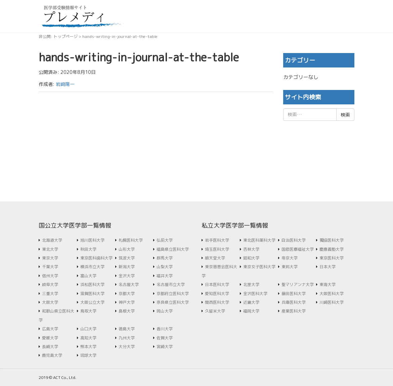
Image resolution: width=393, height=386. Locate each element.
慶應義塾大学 (331, 249)
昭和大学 (251, 258)
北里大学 (251, 284)
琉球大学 (88, 355)
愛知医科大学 (217, 293)
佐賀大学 (165, 338)
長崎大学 (50, 346)
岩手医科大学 (217, 240)
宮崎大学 (165, 346)
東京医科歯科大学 (96, 258)
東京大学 (50, 258)
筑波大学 (127, 258)
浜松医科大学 (92, 284)
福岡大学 (251, 311)
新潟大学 (127, 267)
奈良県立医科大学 (173, 302)
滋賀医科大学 (92, 293)
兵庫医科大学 (293, 302)
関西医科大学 (217, 302)
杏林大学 (251, 249)
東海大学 (327, 284)
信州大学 (50, 276)
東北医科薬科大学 (259, 240)
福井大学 (165, 276)
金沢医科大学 (255, 293)
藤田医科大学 (293, 293)
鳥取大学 (88, 311)
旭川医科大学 (92, 240)
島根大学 (127, 311)
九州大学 (127, 338)
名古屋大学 (129, 284)
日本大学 (327, 267)
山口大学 (88, 329)
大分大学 (127, 346)
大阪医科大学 (331, 293)
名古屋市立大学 (171, 284)
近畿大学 (251, 302)
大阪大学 (50, 302)
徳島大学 (127, 329)
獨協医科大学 (331, 240)
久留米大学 (215, 311)
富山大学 (88, 276)
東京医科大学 (331, 258)
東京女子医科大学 (259, 267)
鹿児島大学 (52, 355)
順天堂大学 (215, 258)
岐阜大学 (50, 284)
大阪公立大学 (92, 302)
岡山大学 (165, 311)
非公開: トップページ (58, 36)
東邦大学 (289, 267)
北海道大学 (52, 240)
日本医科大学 (217, 284)
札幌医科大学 (131, 240)
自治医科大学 (293, 240)
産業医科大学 (293, 311)
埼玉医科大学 (217, 249)
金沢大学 (127, 276)
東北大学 (50, 249)
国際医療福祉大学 (297, 249)
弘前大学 (165, 240)
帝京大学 (289, 258)
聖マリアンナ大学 (297, 284)
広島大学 (50, 329)
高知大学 (88, 338)
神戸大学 (127, 302)
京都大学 (127, 293)
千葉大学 (50, 267)
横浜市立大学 (92, 267)
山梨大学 (165, 267)
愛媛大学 (50, 338)
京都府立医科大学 (173, 293)
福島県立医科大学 (173, 249)
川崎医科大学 (331, 302)
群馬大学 (165, 258)
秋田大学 (88, 249)
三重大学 (50, 293)
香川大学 (165, 329)
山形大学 (127, 249)
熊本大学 (88, 346)
